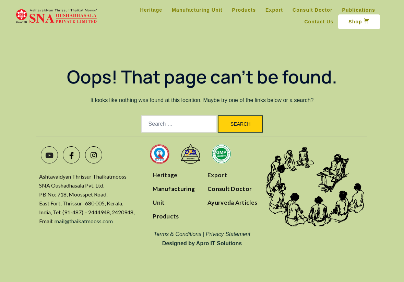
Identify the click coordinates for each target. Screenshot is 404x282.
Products (244, 10)
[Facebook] (71, 154)
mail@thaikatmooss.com (84, 221)
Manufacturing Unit (197, 10)
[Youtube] (49, 154)
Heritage (151, 10)
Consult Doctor (313, 10)
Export (274, 10)
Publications (358, 10)
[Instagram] (93, 154)
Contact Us (318, 21)
